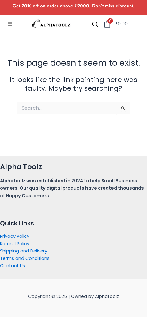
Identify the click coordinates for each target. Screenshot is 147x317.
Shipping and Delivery (23, 251)
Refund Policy (14, 244)
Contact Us (12, 266)
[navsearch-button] (95, 25)
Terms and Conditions (25, 258)
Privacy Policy (14, 236)
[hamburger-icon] (10, 24)
